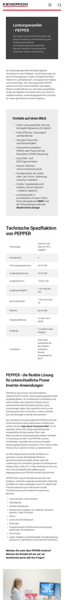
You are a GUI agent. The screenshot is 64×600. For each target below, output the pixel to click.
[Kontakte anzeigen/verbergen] (58, 5)
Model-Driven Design (28, 207)
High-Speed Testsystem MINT (35, 426)
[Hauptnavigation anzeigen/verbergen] (50, 5)
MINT (41, 201)
